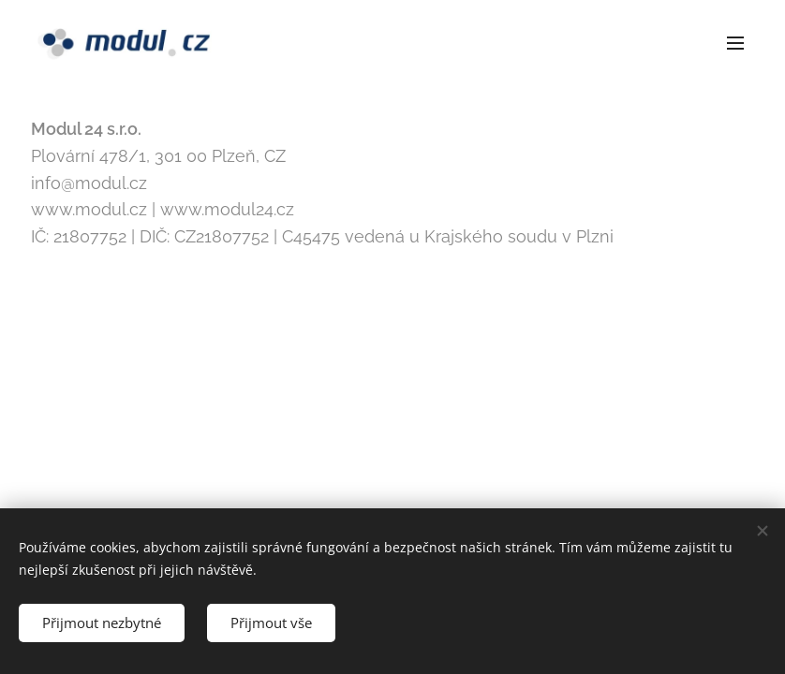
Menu (735, 43)
